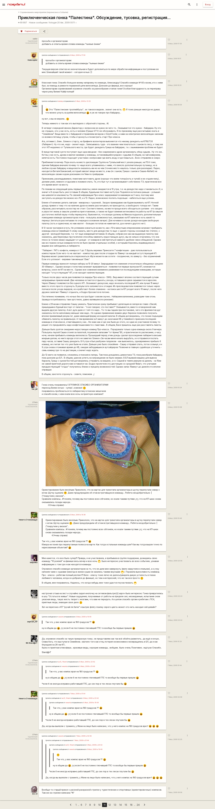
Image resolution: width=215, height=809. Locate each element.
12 (109, 804)
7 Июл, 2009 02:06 (175, 697)
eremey (60, 101)
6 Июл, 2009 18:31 (174, 85)
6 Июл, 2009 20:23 (175, 596)
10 (99, 804)
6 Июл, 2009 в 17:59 (77, 55)
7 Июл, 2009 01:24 (175, 641)
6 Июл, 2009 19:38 (175, 407)
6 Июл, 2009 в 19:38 (77, 515)
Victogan (52, 22)
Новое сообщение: (38, 22)
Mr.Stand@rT (31, 643)
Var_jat (34, 389)
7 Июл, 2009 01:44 (175, 665)
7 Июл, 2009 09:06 (175, 792)
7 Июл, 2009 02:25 (175, 739)
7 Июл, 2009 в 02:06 (84, 736)
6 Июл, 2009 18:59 (175, 105)
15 (126, 804)
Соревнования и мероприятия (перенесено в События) (43, 12)
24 (138, 804)
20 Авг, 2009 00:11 (67, 22)
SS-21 (34, 794)
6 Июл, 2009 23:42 (175, 620)
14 (120, 804)
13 (115, 804)
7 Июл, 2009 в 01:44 (77, 694)
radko (34, 106)
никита (61, 617)
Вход (208, 4)
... (46, 106)
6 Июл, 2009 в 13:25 (83, 101)
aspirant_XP (32, 622)
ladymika (33, 562)
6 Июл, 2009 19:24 (175, 388)
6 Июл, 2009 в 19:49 (83, 617)
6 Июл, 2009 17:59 (175, 44)
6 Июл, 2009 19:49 (175, 518)
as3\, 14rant (62, 662)
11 (105, 804)
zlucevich (33, 87)
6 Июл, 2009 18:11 (174, 59)
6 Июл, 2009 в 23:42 (87, 662)
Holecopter (32, 60)
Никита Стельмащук (28, 520)
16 (131, 804)
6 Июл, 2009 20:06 (175, 561)
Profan (34, 598)
